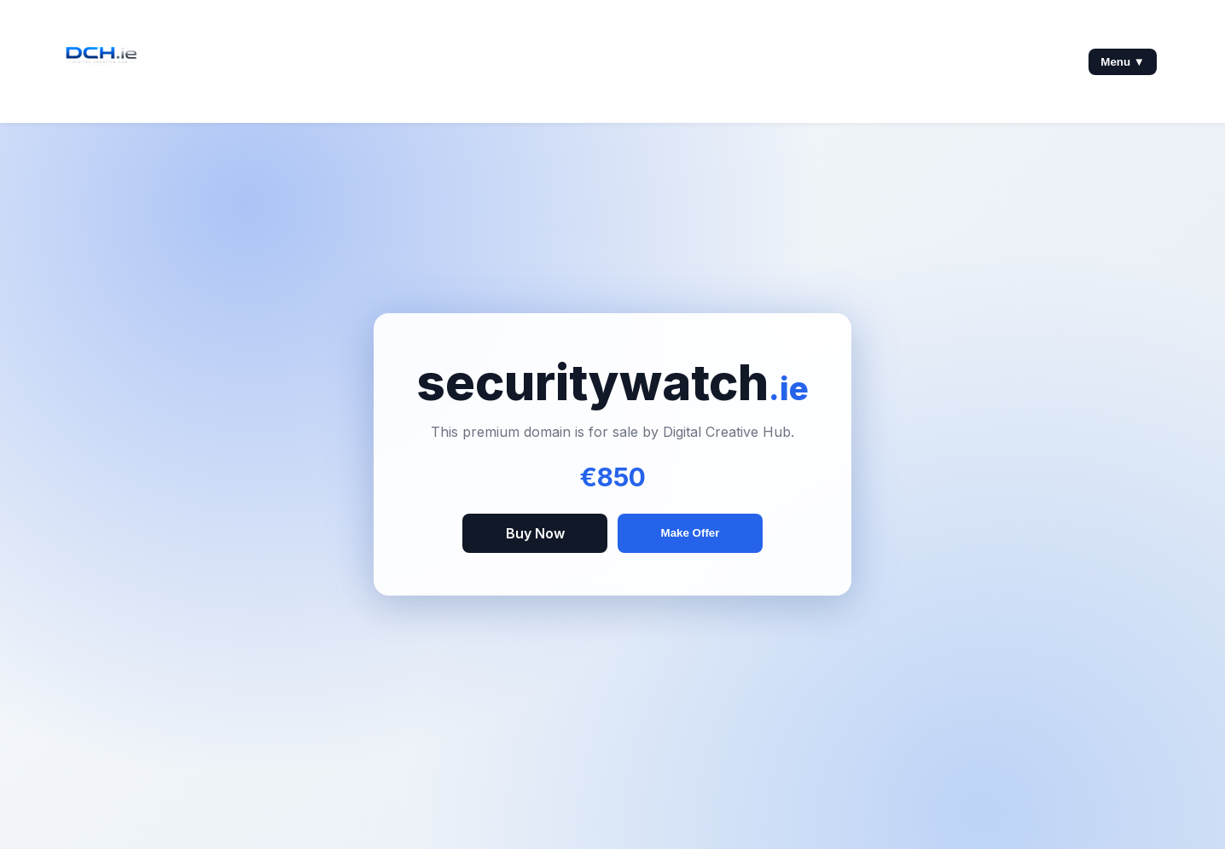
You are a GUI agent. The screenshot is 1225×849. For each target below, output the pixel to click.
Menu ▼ (1122, 61)
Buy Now (535, 533)
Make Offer (690, 532)
